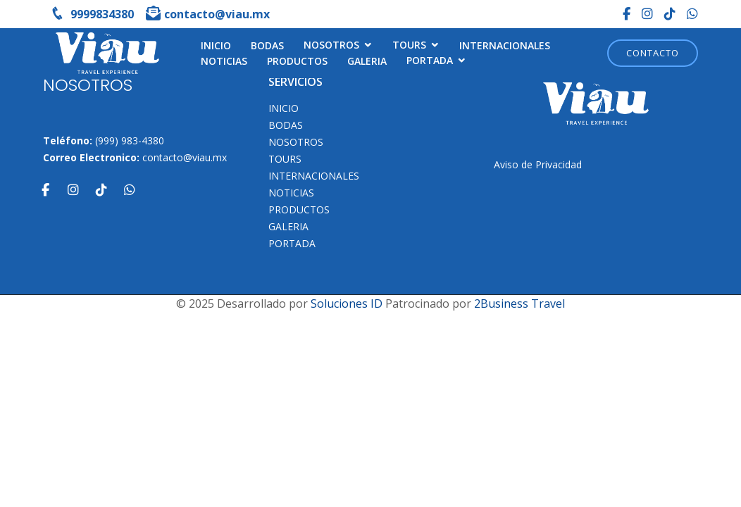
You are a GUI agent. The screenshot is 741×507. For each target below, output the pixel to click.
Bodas (267, 45)
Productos (297, 61)
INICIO (216, 45)
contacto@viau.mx (184, 157)
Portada (429, 60)
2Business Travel (519, 303)
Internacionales (504, 45)
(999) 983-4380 (129, 140)
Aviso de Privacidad (538, 164)
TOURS (409, 44)
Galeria (367, 61)
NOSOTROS (331, 44)
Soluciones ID (346, 303)
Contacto (652, 52)
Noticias (224, 61)
